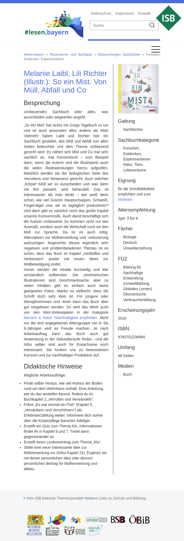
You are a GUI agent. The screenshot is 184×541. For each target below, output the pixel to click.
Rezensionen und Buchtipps (71, 54)
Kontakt (144, 13)
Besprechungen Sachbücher (119, 54)
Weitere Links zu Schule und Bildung (115, 498)
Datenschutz (101, 13)
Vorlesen (125, 199)
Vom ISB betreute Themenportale (54, 498)
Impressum (125, 13)
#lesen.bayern (34, 54)
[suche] (118, 25)
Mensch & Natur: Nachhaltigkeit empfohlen (60, 318)
